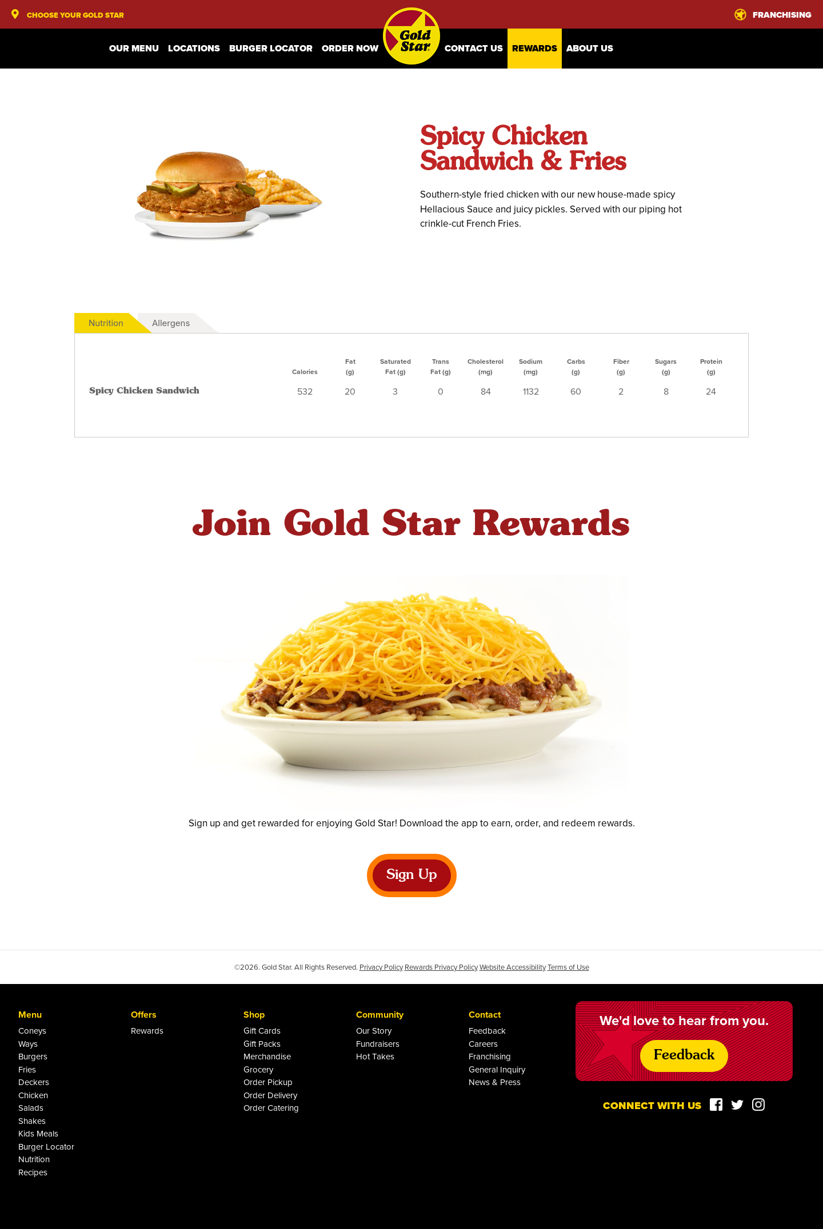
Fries (27, 1069)
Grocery (258, 1069)
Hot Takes (375, 1056)
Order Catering (271, 1108)
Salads (30, 1108)
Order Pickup (268, 1082)
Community (379, 1014)
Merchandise (267, 1056)
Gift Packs (262, 1044)
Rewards (534, 48)
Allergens (171, 323)
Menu (30, 1014)
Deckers (33, 1082)
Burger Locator (271, 48)
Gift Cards (262, 1031)
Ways (28, 1044)
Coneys (32, 1031)
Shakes (32, 1121)
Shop (254, 1014)
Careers (483, 1044)
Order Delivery (270, 1095)
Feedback (487, 1031)
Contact (485, 1014)
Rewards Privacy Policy (441, 967)
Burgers (32, 1056)
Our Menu (134, 48)
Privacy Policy (381, 967)
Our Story (373, 1031)
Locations (194, 48)
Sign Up (411, 875)
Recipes (32, 1172)
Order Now (350, 48)
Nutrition (106, 323)
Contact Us (474, 48)
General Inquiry (497, 1069)
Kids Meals (38, 1133)
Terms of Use (568, 967)
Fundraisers (377, 1044)
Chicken (33, 1095)
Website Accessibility (513, 967)
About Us (589, 48)
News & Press (495, 1082)
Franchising (490, 1056)
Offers (144, 1014)
